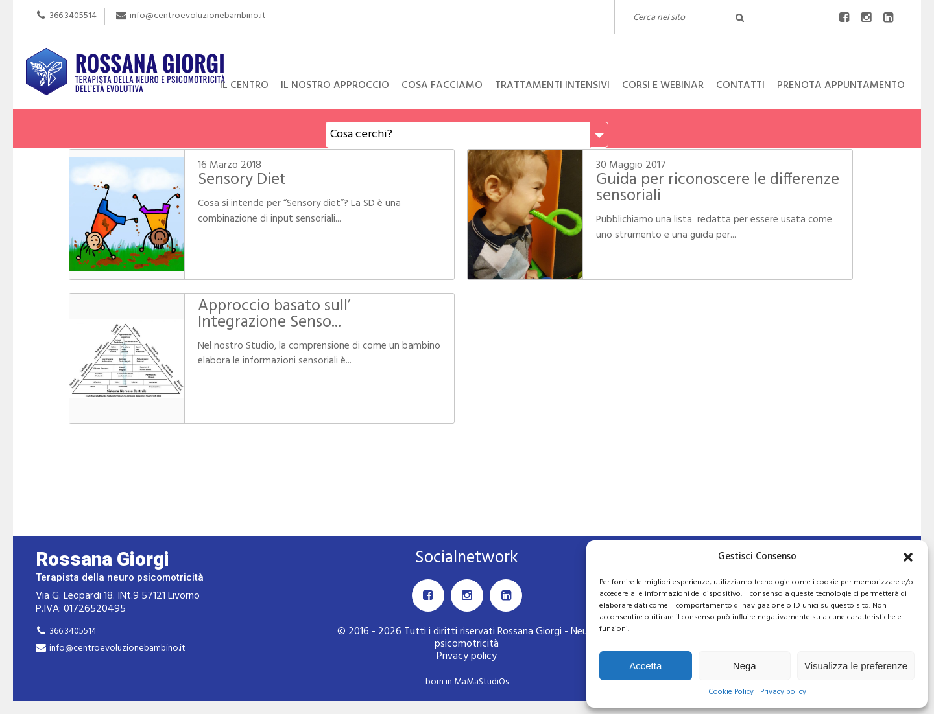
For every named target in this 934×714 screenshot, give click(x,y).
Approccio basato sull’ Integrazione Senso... (274, 315)
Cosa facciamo (442, 85)
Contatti (740, 85)
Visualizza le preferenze (855, 665)
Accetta (645, 665)
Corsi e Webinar (663, 85)
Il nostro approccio (335, 85)
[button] (908, 557)
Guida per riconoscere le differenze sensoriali (717, 188)
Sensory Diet (242, 180)
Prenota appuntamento (841, 85)
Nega (744, 665)
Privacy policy (783, 692)
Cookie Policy (731, 692)
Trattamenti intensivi (552, 85)
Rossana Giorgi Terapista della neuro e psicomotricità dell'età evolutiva (467, 48)
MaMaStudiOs (481, 681)
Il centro (244, 85)
